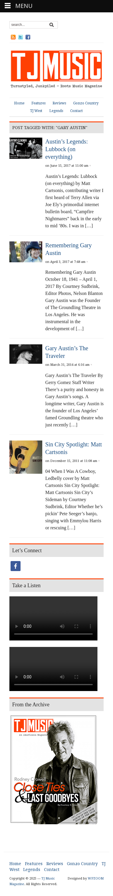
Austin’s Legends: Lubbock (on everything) (66, 149)
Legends (56, 111)
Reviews (59, 103)
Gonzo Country (86, 103)
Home (19, 103)
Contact (76, 111)
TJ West (36, 111)
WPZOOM (96, 878)
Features (38, 103)
